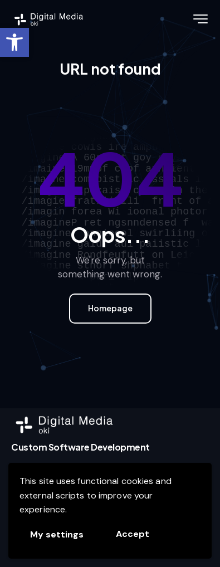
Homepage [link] (110, 308)
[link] (14, 42)
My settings (57, 534)
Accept (132, 534)
